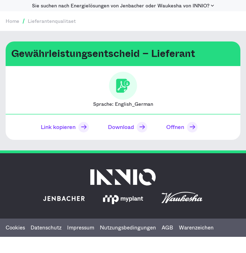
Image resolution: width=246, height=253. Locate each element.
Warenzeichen (196, 228)
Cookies (15, 228)
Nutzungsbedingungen (128, 228)
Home (12, 21)
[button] (63, 127)
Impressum (80, 228)
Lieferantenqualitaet (52, 21)
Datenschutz (46, 228)
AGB (167, 228)
